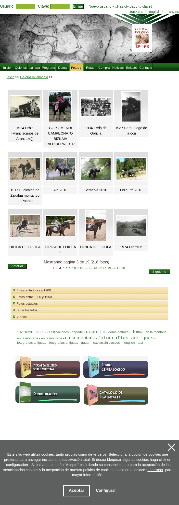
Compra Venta (104, 70)
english (154, 12)
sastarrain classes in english (114, 342)
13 (95, 268)
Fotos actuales (27, 303)
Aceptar (76, 490)
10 (81, 268)
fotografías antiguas (125, 338)
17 (114, 268)
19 (123, 268)
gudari (85, 342)
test (140, 342)
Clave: (43, 6)
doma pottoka (118, 332)
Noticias (118, 67)
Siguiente (159, 271)
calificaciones (59, 332)
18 (118, 268)
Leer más (155, 470)
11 (86, 268)
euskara (136, 12)
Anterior (17, 266)
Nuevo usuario (100, 6)
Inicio (10, 77)
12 (90, 268)
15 (104, 268)
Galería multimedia (34, 77)
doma (136, 332)
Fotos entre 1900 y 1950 (34, 297)
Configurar (106, 490)
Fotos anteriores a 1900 (34, 290)
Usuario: (7, 6)
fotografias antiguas (63, 342)
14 (100, 268)
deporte (78, 332)
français (173, 12)
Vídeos (22, 317)
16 (109, 268)
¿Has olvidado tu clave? (134, 6)
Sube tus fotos (27, 310)
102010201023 (28, 332)
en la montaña (156, 332)
